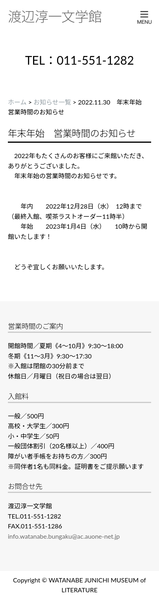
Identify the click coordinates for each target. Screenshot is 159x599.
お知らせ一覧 (52, 102)
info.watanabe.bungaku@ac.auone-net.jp (64, 536)
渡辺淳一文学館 (55, 16)
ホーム (17, 102)
